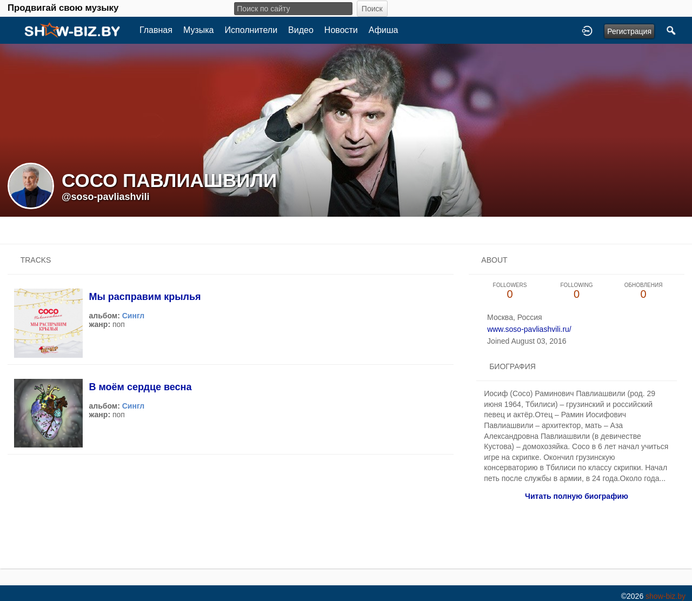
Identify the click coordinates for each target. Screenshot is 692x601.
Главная (155, 30)
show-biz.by (666, 596)
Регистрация (629, 31)
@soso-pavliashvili (106, 196)
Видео (301, 30)
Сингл (133, 315)
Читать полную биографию (576, 496)
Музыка (198, 30)
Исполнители (251, 30)
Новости (341, 30)
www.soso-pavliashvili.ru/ (529, 329)
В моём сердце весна (140, 387)
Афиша (383, 30)
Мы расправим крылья (145, 296)
